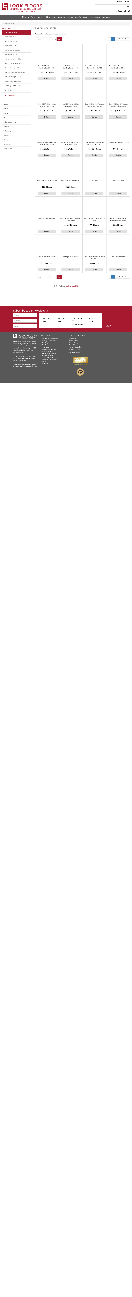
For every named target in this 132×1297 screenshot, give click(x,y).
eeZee (5, 104)
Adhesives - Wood (11, 54)
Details (46, 79)
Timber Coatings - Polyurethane (15, 72)
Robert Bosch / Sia (9, 122)
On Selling (106, 17)
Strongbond (7, 140)
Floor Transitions (47, 345)
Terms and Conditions (76, 347)
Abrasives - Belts (10, 37)
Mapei (5, 118)
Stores (70, 17)
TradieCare (6, 144)
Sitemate (6, 135)
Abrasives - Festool (11, 46)
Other (46, 322)
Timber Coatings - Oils (12, 68)
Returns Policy (73, 343)
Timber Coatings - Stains (13, 77)
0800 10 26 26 (123, 11)
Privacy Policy (73, 341)
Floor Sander (78, 319)
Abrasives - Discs (11, 41)
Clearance (45, 364)
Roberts (6, 126)
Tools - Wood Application (13, 81)
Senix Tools (45, 347)
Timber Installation (47, 355)
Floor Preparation (47, 343)
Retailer (92, 319)
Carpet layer (48, 319)
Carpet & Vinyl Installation (50, 338)
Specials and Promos (49, 349)
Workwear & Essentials (49, 359)
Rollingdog (7, 131)
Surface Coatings (47, 351)
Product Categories (33, 17)
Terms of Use (73, 345)
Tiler (60, 322)
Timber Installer (78, 324)
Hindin (5, 113)
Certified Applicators (83, 17)
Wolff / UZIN (7, 149)
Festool (5, 109)
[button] (120, 1)
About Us (61, 17)
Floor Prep (62, 319)
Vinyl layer (93, 322)
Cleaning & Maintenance (49, 341)
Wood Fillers (9, 90)
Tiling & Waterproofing (49, 353)
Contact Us (72, 338)
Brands (50, 17)
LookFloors (72, 286)
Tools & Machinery (47, 357)
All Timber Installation (10, 32)
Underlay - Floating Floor (13, 86)
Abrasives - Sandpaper (12, 50)
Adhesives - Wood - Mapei (13, 59)
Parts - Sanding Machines (13, 63)
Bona (5, 100)
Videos (97, 17)
